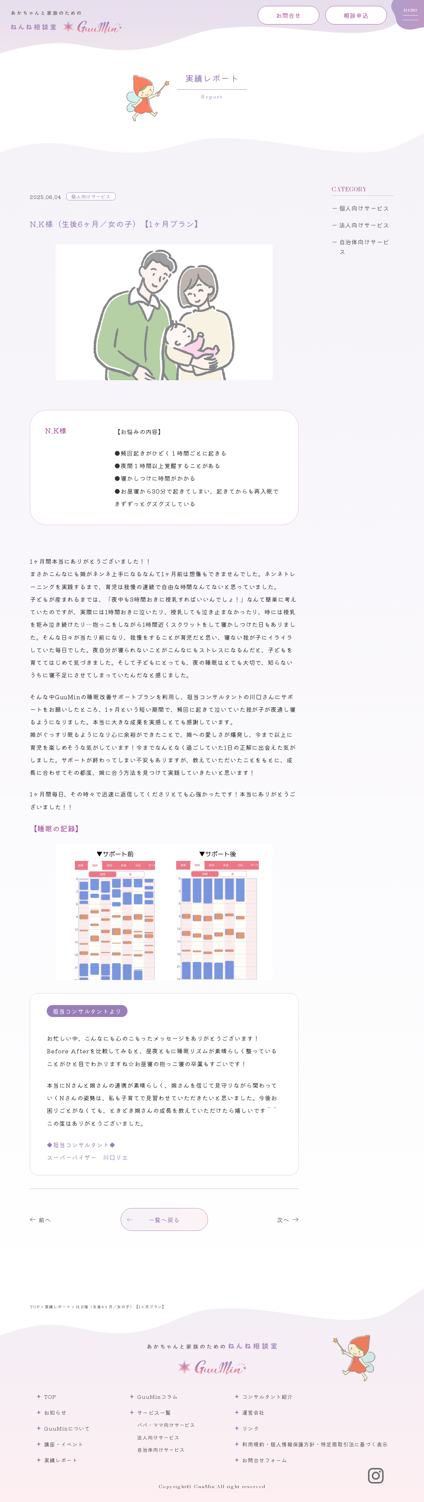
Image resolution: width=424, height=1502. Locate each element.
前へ (45, 1219)
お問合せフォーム (264, 1460)
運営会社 (253, 1412)
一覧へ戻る (164, 1219)
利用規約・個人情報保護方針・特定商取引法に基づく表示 (315, 1444)
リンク (250, 1428)
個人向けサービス (91, 196)
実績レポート (61, 1460)
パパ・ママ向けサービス (166, 1424)
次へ (283, 1219)
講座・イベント (63, 1444)
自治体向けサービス (364, 246)
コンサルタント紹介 (267, 1397)
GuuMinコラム (157, 1397)
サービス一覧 (154, 1412)
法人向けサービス (364, 225)
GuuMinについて (67, 1428)
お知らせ (55, 1412)
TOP (50, 1397)
